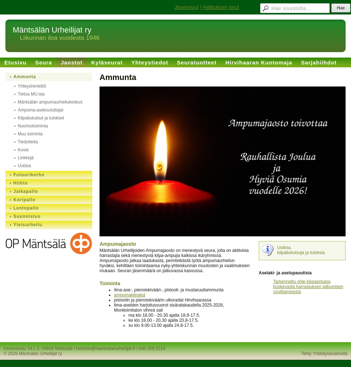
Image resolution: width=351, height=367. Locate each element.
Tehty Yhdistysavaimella (324, 353)
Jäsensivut (186, 7)
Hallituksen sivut (221, 7)
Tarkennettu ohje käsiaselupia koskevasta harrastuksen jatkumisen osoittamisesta (308, 286)
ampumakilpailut (129, 295)
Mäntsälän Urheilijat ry (52, 29)
